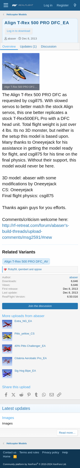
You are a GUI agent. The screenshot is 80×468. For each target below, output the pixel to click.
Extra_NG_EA (23, 321)
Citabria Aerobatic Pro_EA (31, 358)
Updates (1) (28, 46)
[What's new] (75, 5)
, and (25, 269)
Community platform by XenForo (35, 464)
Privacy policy (50, 452)
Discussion (49, 46)
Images (8, 418)
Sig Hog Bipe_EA (25, 370)
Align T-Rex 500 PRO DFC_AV (26, 261)
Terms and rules (29, 452)
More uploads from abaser (23, 316)
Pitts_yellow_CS (25, 333)
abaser (12, 38)
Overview (9, 46)
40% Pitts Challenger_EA (30, 345)
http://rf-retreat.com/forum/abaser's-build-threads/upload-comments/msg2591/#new (35, 231)
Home (6, 456)
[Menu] (6, 5)
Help (65, 452)
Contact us (9, 452)
